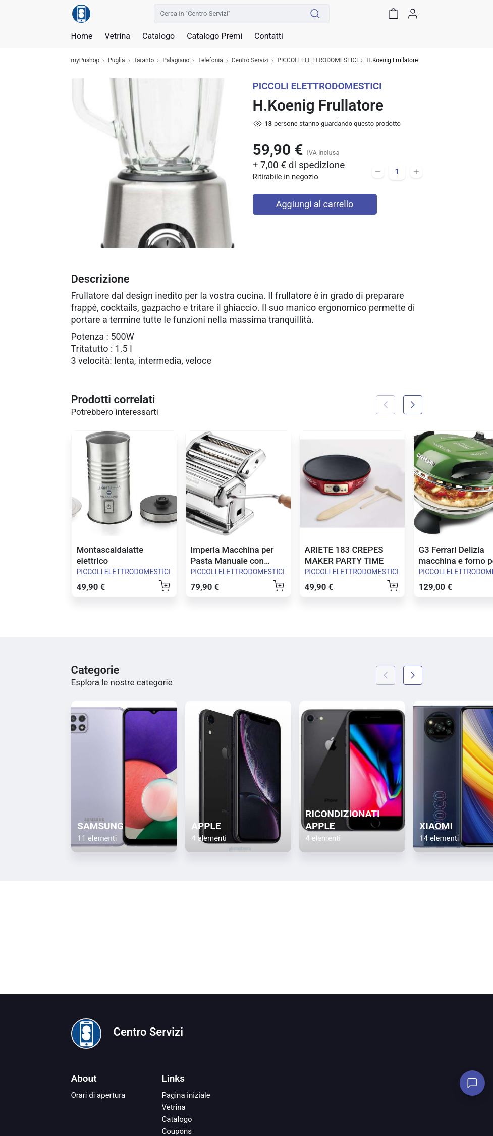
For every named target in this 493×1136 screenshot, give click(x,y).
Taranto (144, 60)
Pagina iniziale (186, 1095)
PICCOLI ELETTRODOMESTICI (317, 60)
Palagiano (175, 60)
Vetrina (174, 1107)
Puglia (116, 60)
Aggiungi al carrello (315, 204)
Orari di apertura (98, 1095)
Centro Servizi (250, 60)
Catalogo (158, 36)
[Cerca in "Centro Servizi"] (227, 13)
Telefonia (210, 60)
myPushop (85, 60)
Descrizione (100, 279)
